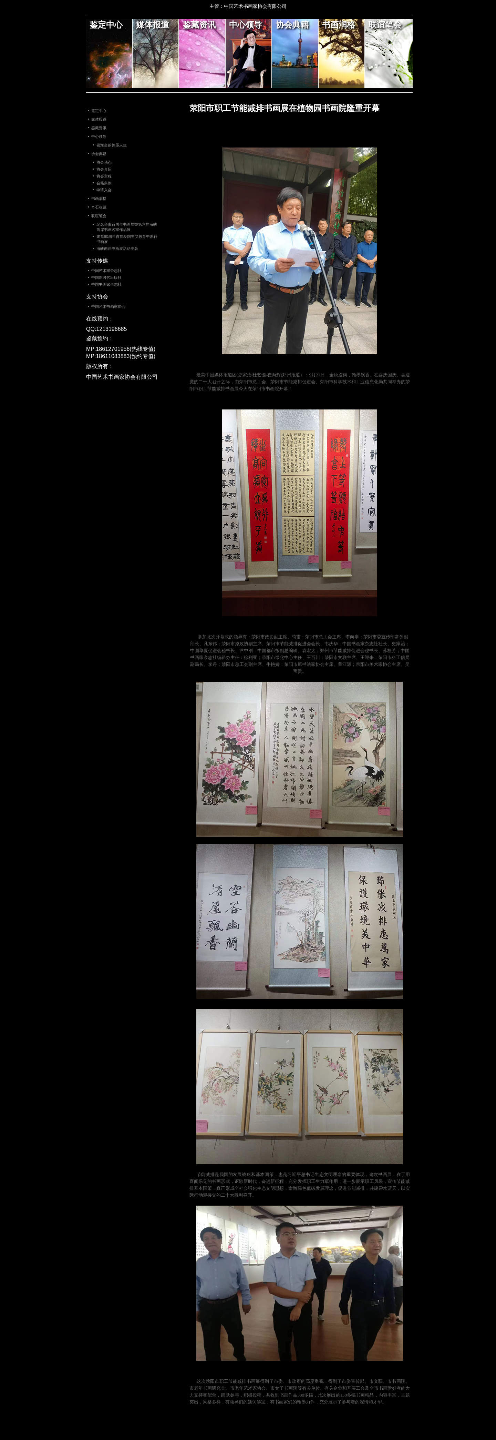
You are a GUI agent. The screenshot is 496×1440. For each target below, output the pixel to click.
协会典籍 (292, 24)
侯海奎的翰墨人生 (111, 145)
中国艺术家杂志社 (106, 270)
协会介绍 (104, 169)
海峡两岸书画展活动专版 (117, 248)
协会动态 (104, 162)
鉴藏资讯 (199, 24)
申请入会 (104, 190)
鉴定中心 (106, 24)
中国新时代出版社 (106, 277)
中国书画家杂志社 (106, 284)
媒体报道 (152, 24)
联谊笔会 (385, 24)
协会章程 (104, 176)
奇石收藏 (98, 207)
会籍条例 (104, 183)
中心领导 (245, 24)
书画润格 (338, 24)
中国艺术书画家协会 (108, 306)
